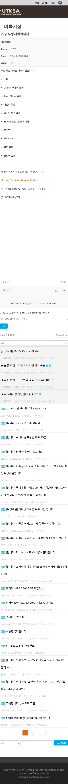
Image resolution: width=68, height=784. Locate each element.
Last (41, 733)
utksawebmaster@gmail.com (34, 777)
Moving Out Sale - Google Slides (18, 180)
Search (61, 742)
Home (36, 2)
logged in (30, 303)
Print (63, 282)
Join (52, 2)
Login (45, 2)
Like (5, 282)
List (4, 326)
